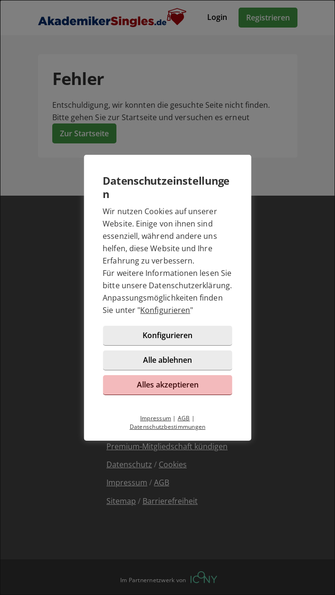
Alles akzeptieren (168, 384)
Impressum (155, 418)
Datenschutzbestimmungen (168, 427)
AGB (184, 418)
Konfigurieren (165, 310)
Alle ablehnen (167, 360)
